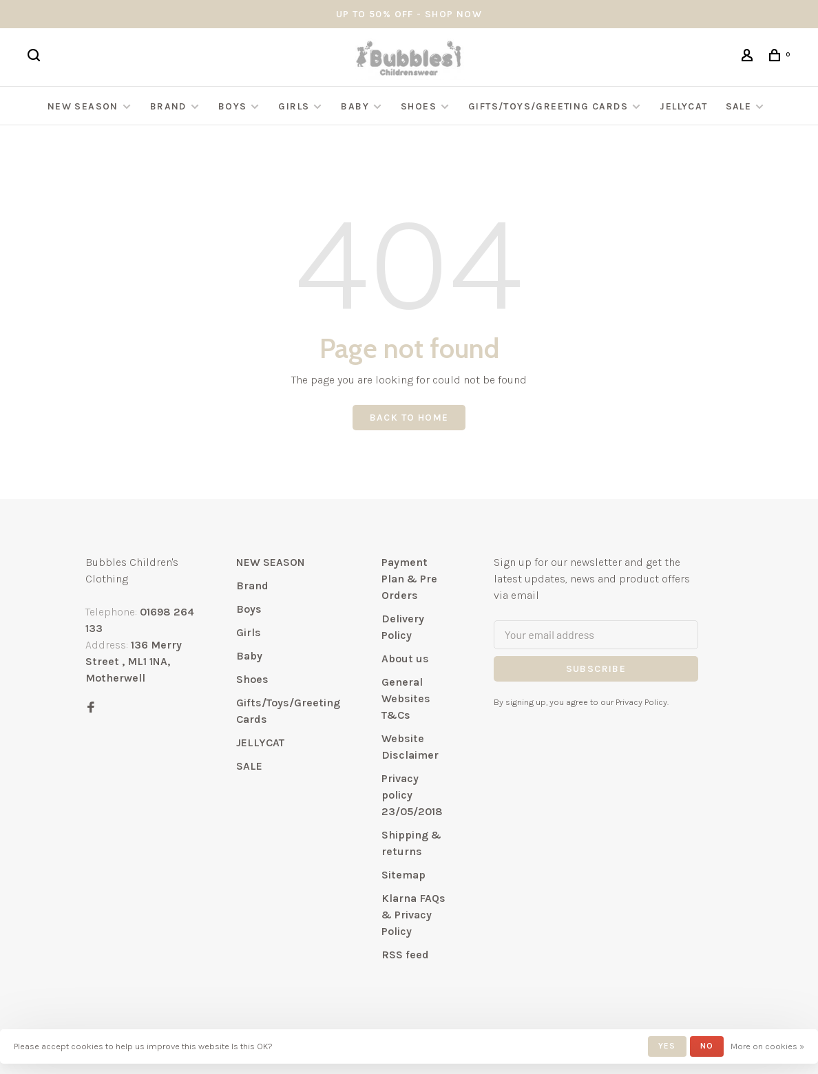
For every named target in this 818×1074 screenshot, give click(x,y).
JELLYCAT (683, 106)
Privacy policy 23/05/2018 (412, 795)
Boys (232, 106)
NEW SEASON (83, 106)
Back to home (409, 417)
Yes (667, 1046)
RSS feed (405, 954)
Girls (293, 106)
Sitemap (403, 874)
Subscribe (596, 669)
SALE (739, 106)
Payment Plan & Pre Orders (409, 579)
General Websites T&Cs (405, 698)
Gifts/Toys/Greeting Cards (549, 106)
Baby (355, 106)
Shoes (419, 106)
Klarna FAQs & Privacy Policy (413, 915)
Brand (168, 106)
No (706, 1046)
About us (405, 658)
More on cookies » (767, 1046)
